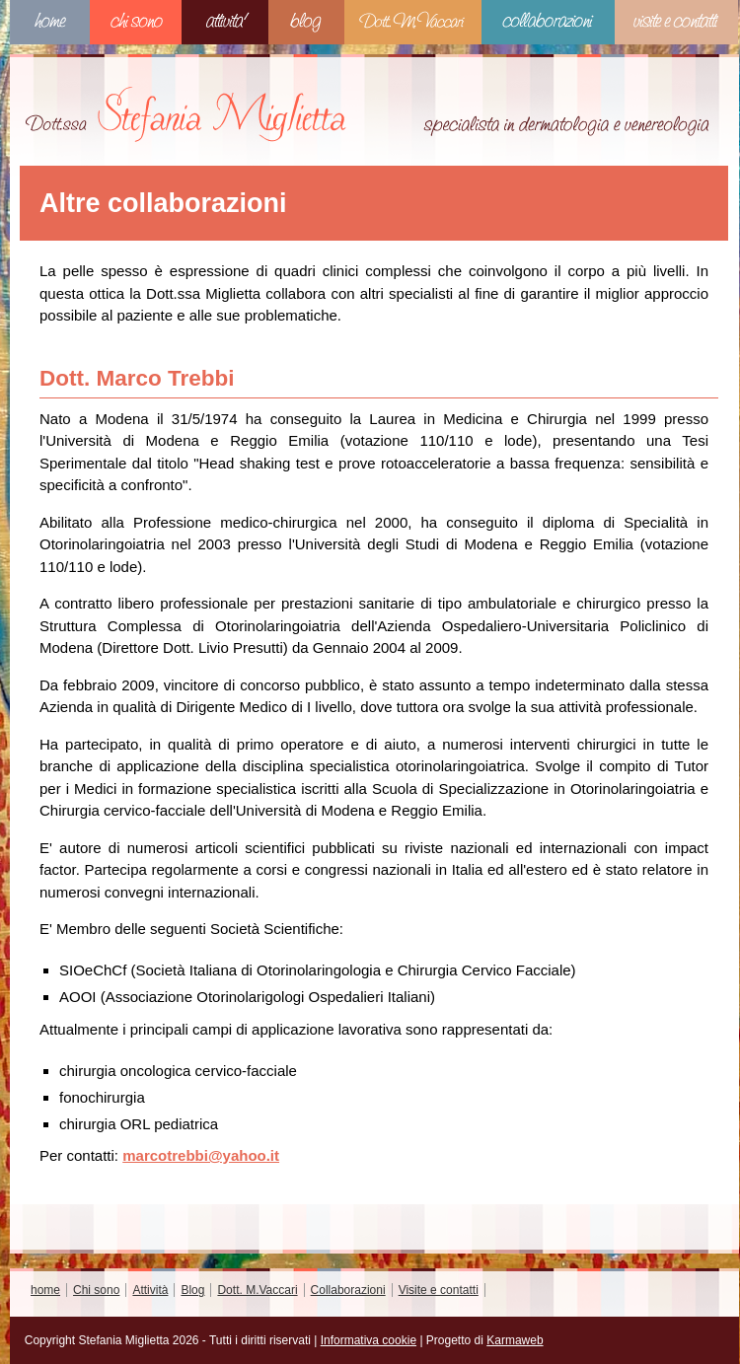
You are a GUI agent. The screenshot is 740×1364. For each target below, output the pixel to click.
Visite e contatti (676, 22)
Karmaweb (514, 1340)
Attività (225, 22)
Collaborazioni (548, 22)
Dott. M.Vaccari (412, 22)
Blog (306, 22)
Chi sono (136, 22)
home (50, 22)
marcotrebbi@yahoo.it (200, 1155)
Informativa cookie (368, 1340)
